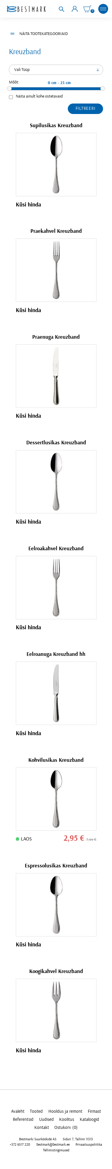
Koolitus (66, 1119)
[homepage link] (26, 9)
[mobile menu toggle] (103, 9)
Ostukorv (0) (66, 1127)
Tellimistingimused (56, 1150)
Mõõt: (14, 82)
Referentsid (23, 1119)
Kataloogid (89, 1119)
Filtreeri (86, 108)
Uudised (46, 1119)
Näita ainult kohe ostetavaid (39, 96)
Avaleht (17, 1111)
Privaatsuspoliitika (89, 1144)
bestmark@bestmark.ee (53, 1144)
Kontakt (41, 1127)
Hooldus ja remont (65, 1111)
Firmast (94, 1111)
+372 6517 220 (20, 1144)
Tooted (36, 1111)
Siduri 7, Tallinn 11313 (78, 1139)
